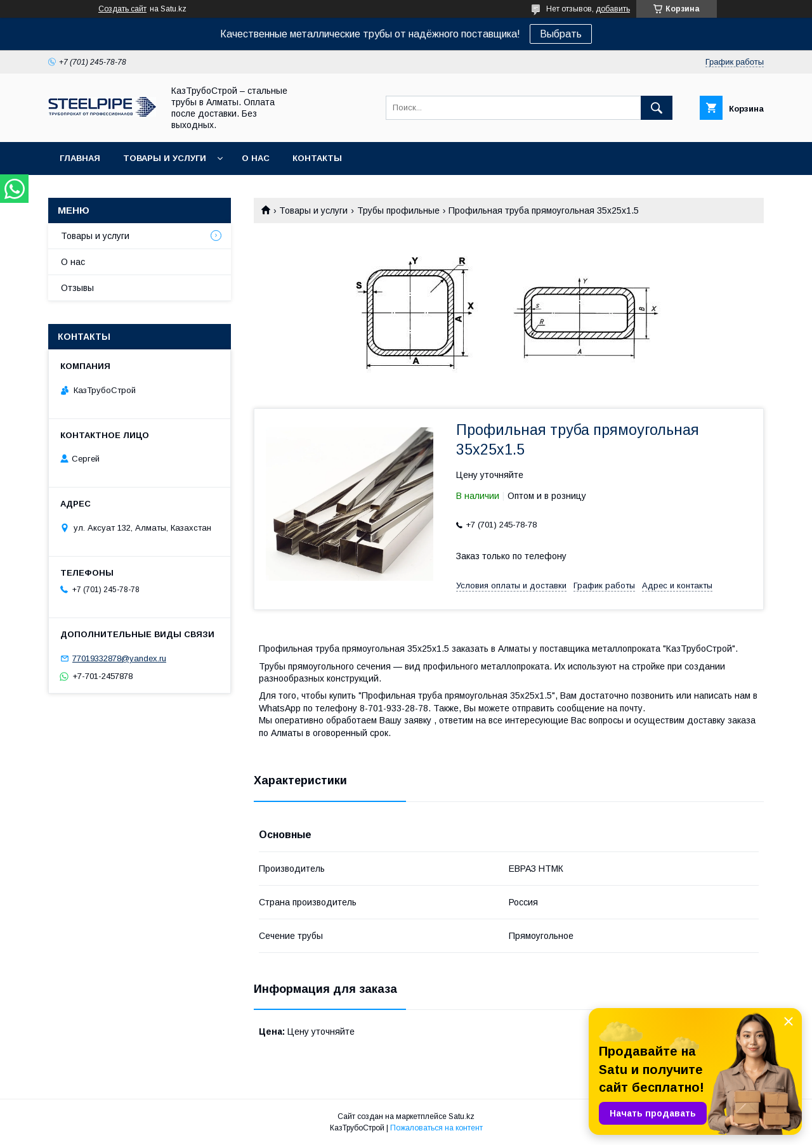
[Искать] (656, 108)
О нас (256, 158)
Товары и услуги (164, 158)
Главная (80, 158)
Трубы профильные (398, 210)
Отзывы (77, 288)
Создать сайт (122, 8)
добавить (613, 8)
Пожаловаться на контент (436, 1127)
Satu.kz (462, 1116)
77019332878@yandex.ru (119, 658)
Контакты (317, 158)
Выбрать (561, 34)
